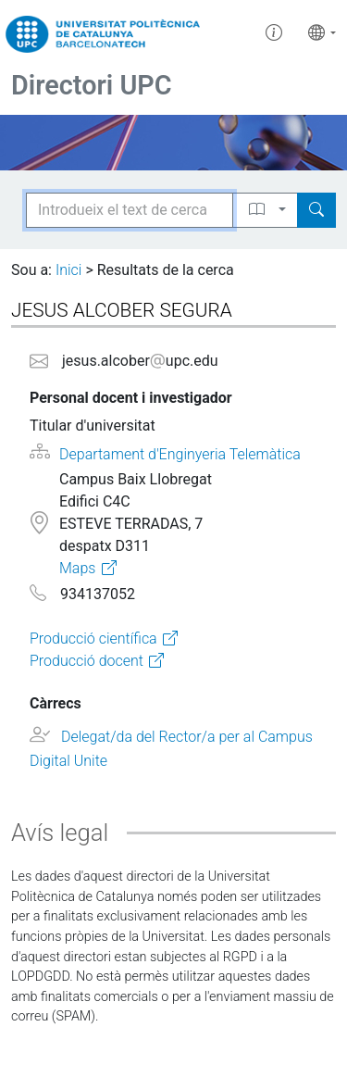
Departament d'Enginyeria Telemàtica (180, 454)
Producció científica (93, 638)
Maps (77, 568)
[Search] (316, 210)
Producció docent (86, 661)
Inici (68, 270)
